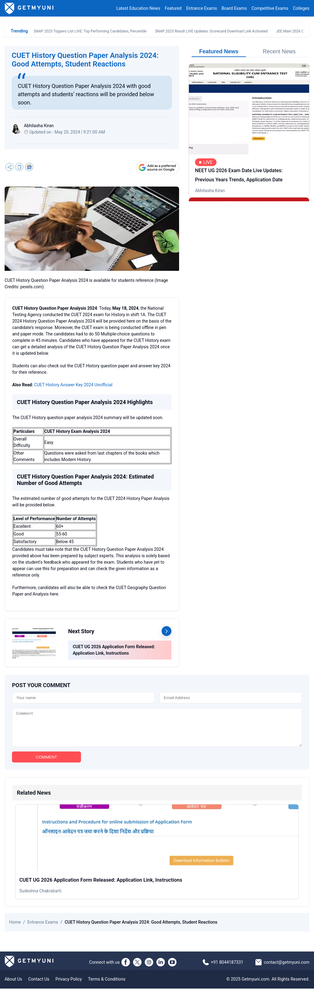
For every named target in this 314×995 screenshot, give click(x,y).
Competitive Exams (269, 8)
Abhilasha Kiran (210, 190)
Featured (173, 8)
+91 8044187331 (227, 968)
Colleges (301, 8)
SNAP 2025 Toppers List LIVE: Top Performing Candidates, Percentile (90, 31)
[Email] (230, 697)
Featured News (218, 51)
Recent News (279, 51)
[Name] (83, 697)
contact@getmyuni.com (286, 968)
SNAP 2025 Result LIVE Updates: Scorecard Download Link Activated (211, 31)
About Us (13, 985)
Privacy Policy (69, 985)
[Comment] (157, 730)
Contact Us (38, 985)
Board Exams (234, 8)
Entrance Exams (201, 8)
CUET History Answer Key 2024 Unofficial (73, 384)
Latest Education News (138, 8)
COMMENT (46, 763)
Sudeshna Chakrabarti (40, 897)
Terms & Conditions (106, 985)
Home (15, 928)
